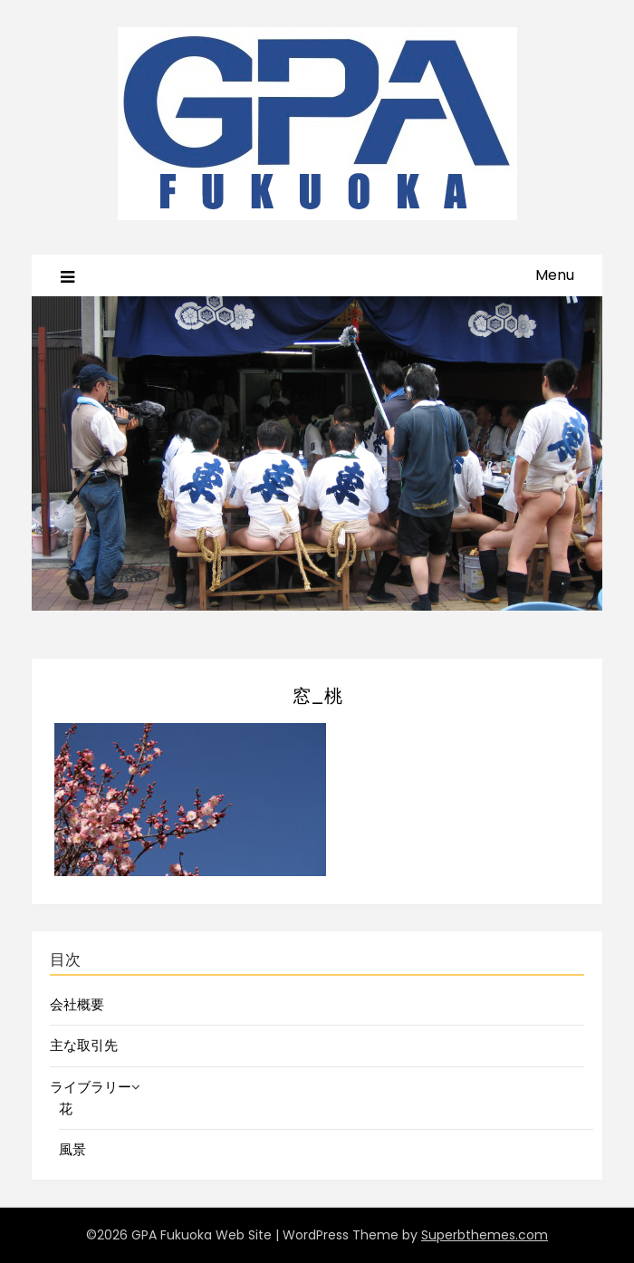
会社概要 (77, 1004)
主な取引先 (84, 1045)
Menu (554, 275)
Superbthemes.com (484, 1235)
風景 (72, 1149)
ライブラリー (90, 1086)
